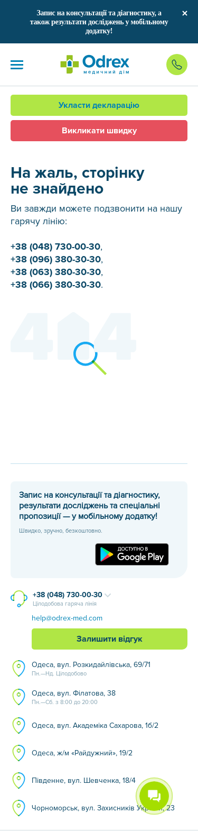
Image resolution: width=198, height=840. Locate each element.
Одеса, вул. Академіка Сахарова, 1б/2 (95, 725)
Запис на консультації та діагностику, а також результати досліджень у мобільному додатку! (99, 22)
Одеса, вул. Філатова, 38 (74, 698)
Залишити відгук (110, 639)
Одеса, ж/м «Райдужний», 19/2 (82, 752)
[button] (16, 64)
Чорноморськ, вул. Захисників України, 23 (103, 808)
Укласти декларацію (99, 105)
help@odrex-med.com (67, 618)
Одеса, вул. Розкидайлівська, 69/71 (91, 669)
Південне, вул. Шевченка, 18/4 (84, 780)
